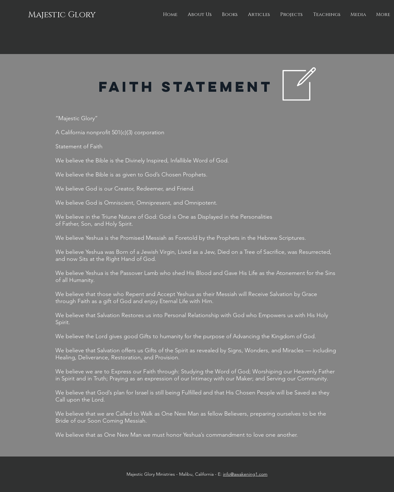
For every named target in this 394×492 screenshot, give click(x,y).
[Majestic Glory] (62, 15)
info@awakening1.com (245, 474)
